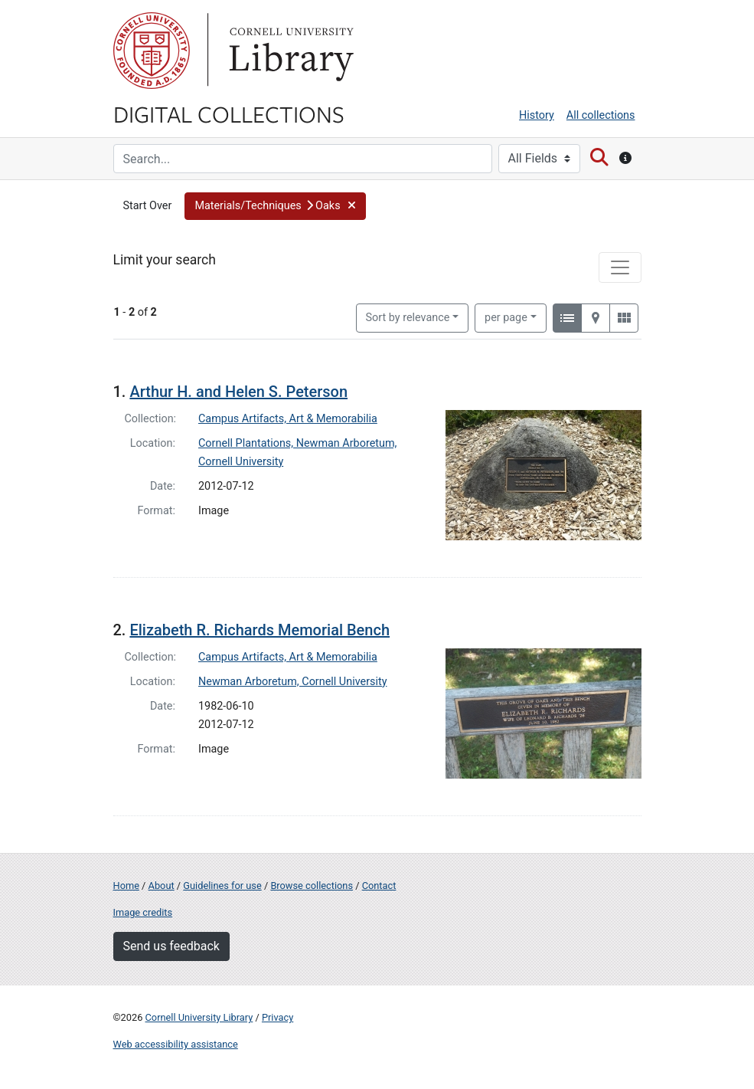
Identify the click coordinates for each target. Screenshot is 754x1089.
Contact (379, 885)
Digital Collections (228, 113)
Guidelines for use (222, 885)
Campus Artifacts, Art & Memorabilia (287, 418)
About (162, 885)
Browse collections (311, 885)
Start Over (147, 205)
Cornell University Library (199, 1017)
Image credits (143, 912)
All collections (600, 115)
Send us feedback (171, 946)
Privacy (277, 1017)
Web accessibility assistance (175, 1044)
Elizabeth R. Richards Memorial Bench (259, 630)
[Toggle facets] (620, 267)
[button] (275, 206)
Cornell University (151, 50)
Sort (408, 317)
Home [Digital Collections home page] (126, 885)
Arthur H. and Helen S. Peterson (238, 391)
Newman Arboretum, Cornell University (292, 681)
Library (289, 50)
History (536, 115)
